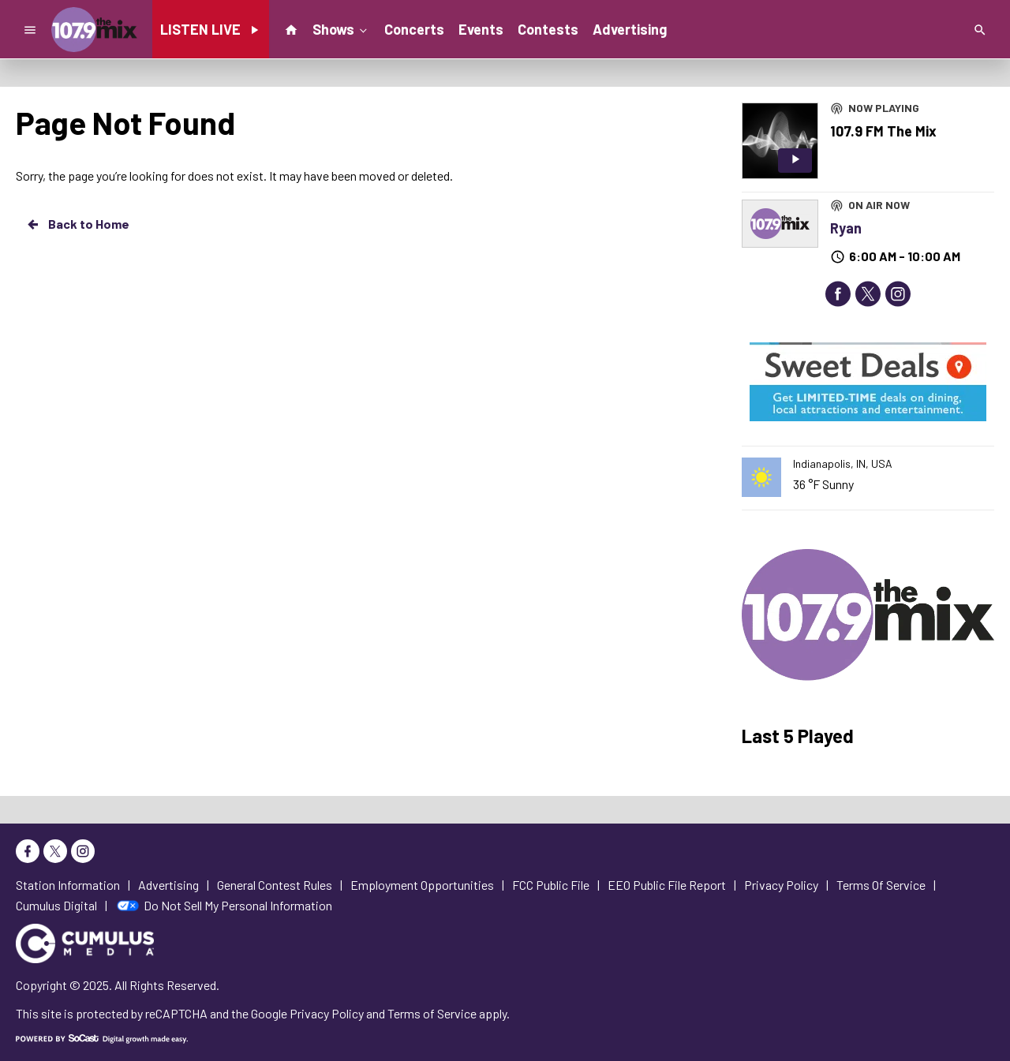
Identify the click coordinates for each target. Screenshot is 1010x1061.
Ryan (846, 228)
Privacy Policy (327, 1013)
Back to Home (77, 224)
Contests (548, 29)
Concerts (414, 29)
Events (480, 29)
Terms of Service (432, 1013)
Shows (341, 28)
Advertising (630, 29)
